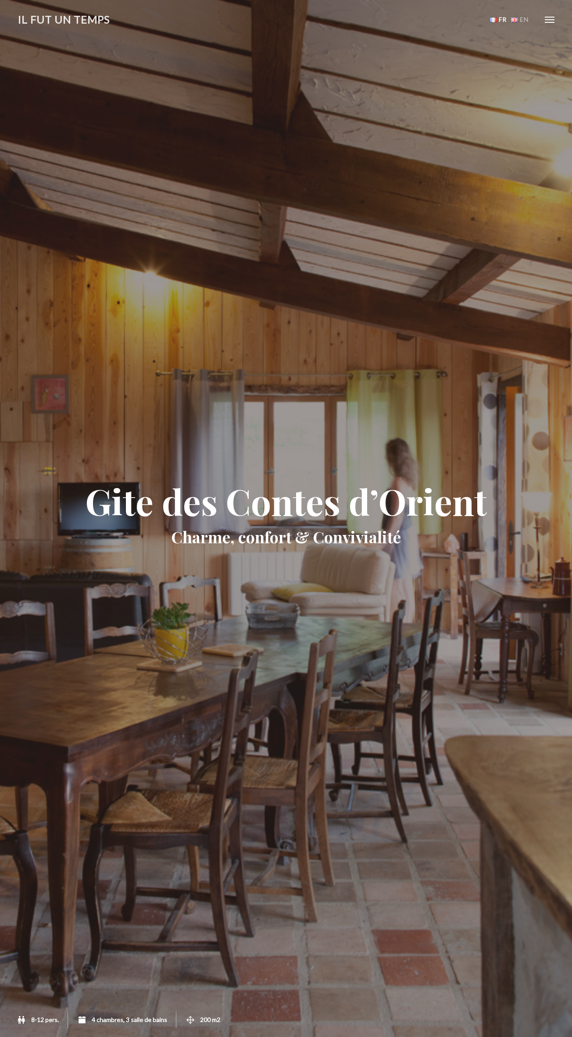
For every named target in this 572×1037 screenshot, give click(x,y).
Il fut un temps (64, 19)
